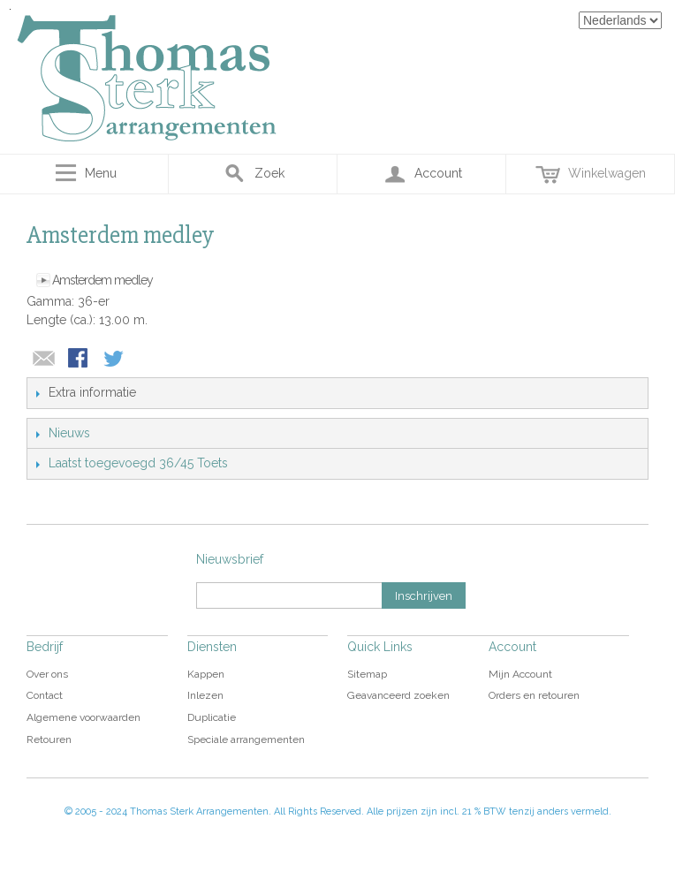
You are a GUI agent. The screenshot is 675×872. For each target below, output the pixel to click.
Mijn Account (520, 674)
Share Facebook (79, 359)
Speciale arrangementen (246, 739)
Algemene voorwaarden (83, 717)
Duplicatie (211, 717)
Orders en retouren (534, 695)
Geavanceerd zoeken (398, 695)
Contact (45, 695)
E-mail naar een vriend (44, 359)
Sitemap (367, 674)
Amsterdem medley (102, 280)
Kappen (205, 674)
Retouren (49, 739)
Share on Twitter (114, 359)
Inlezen (205, 695)
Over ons (47, 674)
